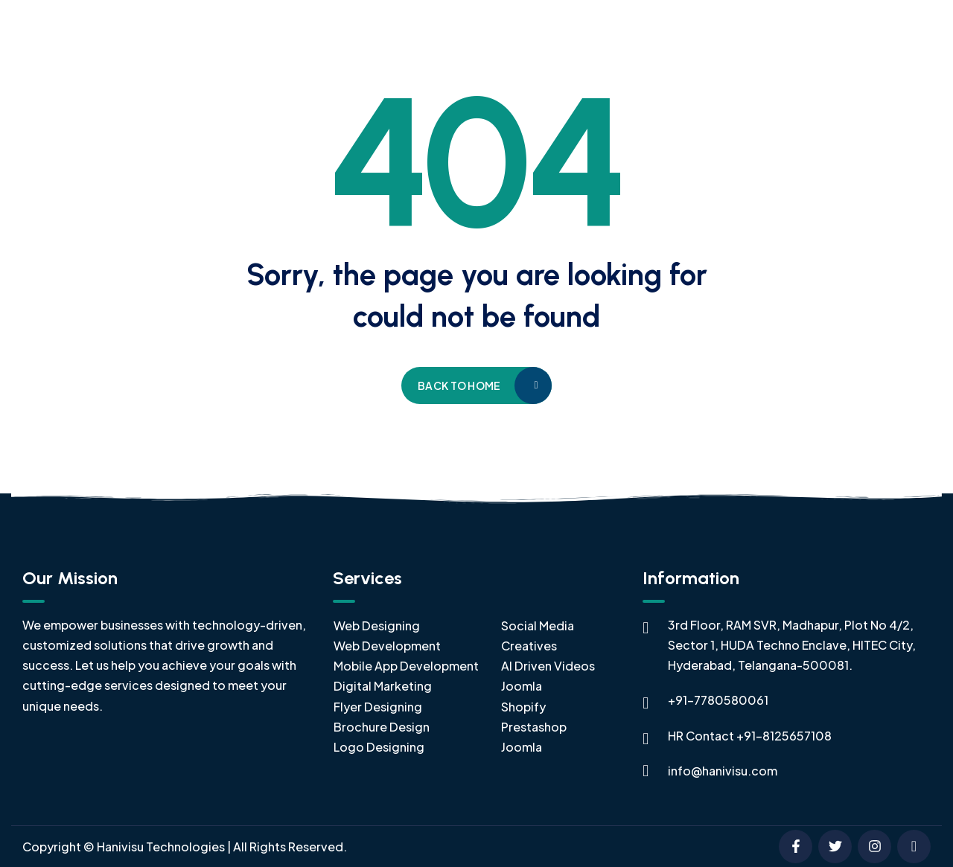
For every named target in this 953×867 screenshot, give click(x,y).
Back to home (459, 385)
